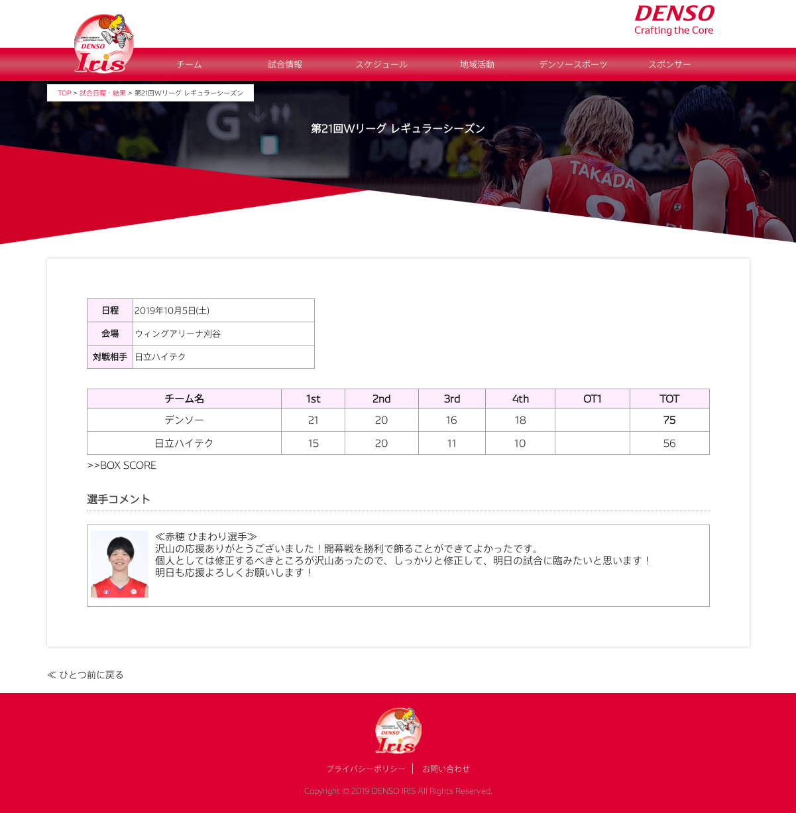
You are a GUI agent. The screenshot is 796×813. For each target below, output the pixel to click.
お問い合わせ (446, 768)
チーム (189, 64)
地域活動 (477, 64)
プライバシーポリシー (366, 768)
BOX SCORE (128, 464)
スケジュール (381, 64)
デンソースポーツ (573, 64)
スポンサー (669, 64)
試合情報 (285, 64)
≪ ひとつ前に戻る (85, 674)
